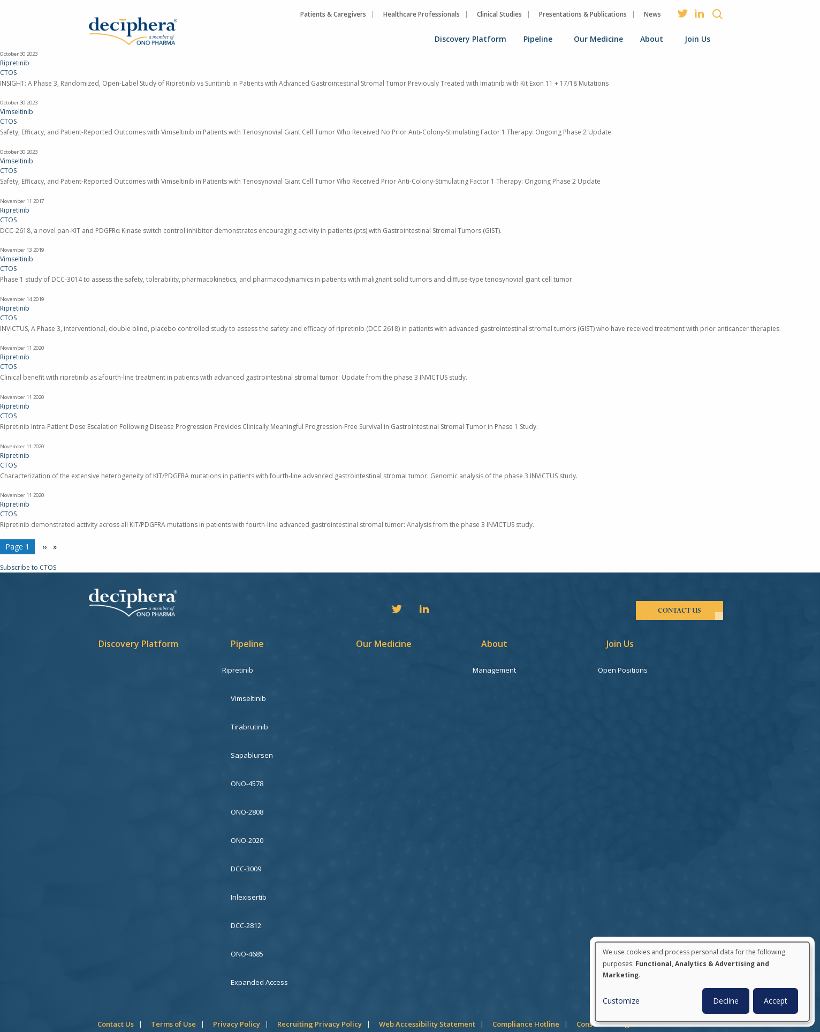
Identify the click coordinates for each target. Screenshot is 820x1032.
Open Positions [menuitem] (631, 670)
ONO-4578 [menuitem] (247, 766)
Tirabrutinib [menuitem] (249, 718)
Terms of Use (173, 972)
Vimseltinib (16, 111)
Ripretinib (14, 62)
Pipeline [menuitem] (537, 39)
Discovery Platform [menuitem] (470, 39)
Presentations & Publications (583, 14)
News (652, 14)
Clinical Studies (499, 14)
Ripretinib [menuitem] (246, 670)
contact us (679, 610)
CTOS (8, 72)
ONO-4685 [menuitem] (247, 911)
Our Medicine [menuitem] (598, 39)
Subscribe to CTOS (28, 567)
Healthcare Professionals (421, 14)
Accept (775, 1001)
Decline (726, 1001)
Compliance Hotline (525, 972)
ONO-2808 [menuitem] (247, 790)
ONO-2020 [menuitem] (247, 814)
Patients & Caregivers (333, 14)
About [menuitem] (651, 39)
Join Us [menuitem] (697, 39)
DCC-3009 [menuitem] (246, 838)
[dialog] (702, 981)
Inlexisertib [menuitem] (249, 863)
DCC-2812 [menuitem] (246, 887)
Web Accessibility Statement (427, 972)
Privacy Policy (236, 972)
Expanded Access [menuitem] (259, 935)
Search (717, 14)
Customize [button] (621, 1001)
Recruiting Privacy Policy (319, 972)
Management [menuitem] (503, 670)
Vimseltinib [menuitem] (248, 694)
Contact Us (115, 972)
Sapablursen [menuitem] (252, 742)
